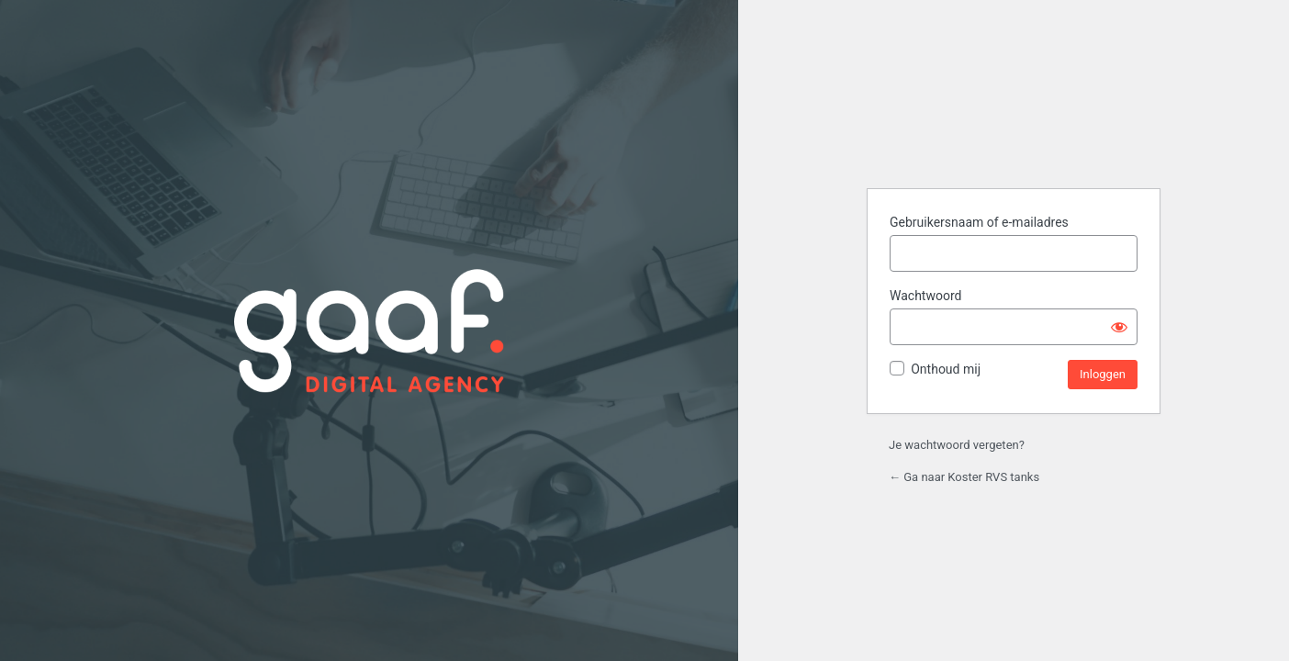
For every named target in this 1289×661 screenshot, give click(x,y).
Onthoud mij (946, 369)
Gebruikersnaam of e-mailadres (979, 222)
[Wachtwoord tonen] (1119, 326)
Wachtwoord (925, 295)
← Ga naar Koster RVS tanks (964, 477)
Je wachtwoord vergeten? (957, 445)
